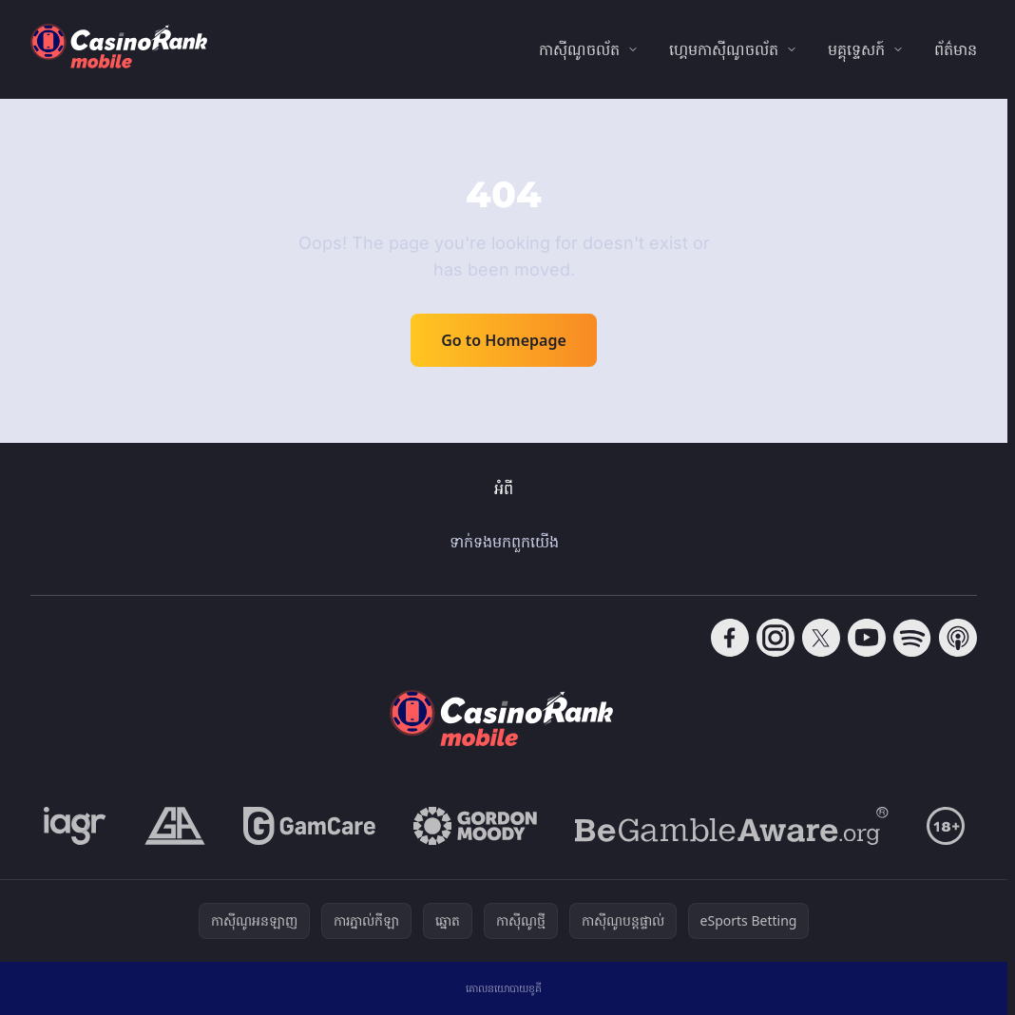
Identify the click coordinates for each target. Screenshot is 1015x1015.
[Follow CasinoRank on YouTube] (867, 638)
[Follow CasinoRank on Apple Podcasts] (958, 638)
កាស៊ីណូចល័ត (579, 49)
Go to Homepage (503, 340)
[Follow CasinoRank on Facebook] (730, 638)
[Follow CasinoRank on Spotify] (912, 638)
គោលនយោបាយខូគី (504, 988)
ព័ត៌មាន (955, 49)
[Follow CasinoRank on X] (821, 638)
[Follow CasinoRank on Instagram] (775, 638)
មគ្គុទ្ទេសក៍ (856, 49)
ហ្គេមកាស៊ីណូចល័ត (723, 49)
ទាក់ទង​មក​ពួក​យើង (504, 541)
